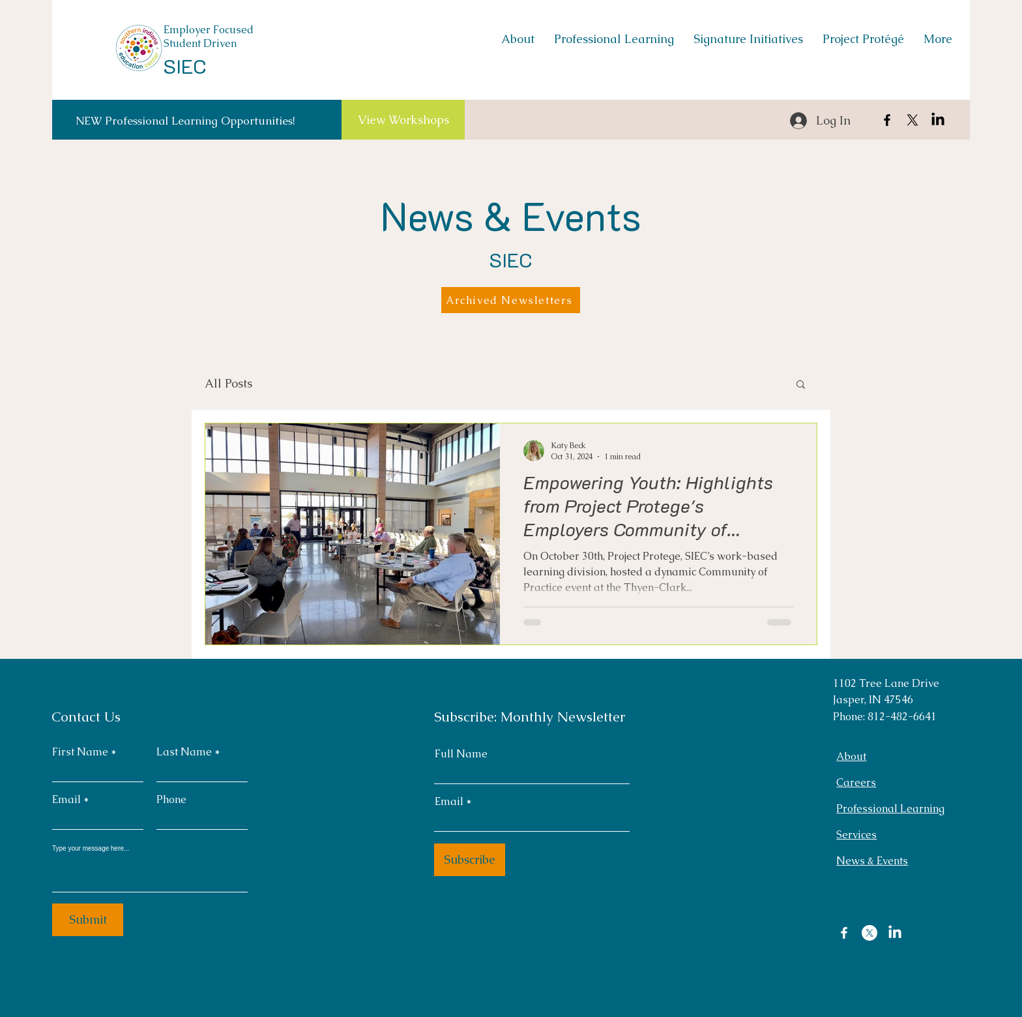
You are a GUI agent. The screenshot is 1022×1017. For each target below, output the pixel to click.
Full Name (461, 754)
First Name (80, 752)
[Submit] (87, 919)
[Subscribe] (469, 859)
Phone (171, 800)
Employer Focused (209, 30)
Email (66, 800)
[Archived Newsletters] (510, 300)
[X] (912, 120)
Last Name (184, 752)
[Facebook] (887, 120)
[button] (801, 385)
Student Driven (200, 43)
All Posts (228, 383)
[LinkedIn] (938, 120)
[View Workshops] (403, 120)
